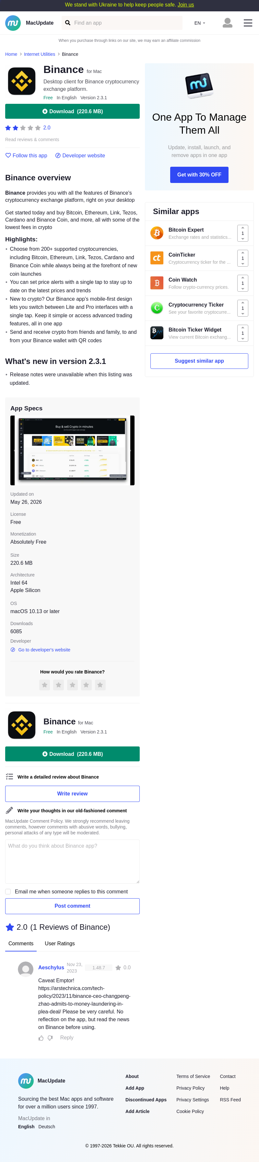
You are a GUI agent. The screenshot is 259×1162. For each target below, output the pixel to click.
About (131, 1076)
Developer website (80, 155)
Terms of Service (193, 1076)
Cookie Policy (190, 1111)
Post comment (72, 905)
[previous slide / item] (14, 451)
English (26, 1126)
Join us (186, 4)
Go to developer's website (40, 650)
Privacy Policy (190, 1088)
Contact (227, 1076)
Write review (72, 793)
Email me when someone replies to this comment (71, 891)
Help (224, 1088)
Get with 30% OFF (199, 174)
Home (11, 54)
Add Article (137, 1111)
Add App (134, 1088)
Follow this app (26, 155)
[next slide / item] (130, 451)
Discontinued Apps (146, 1100)
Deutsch (47, 1126)
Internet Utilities (39, 54)
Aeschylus (51, 967)
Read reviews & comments (32, 139)
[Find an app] (67, 23)
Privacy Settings (192, 1100)
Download (72, 111)
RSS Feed (230, 1100)
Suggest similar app (199, 360)
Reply (67, 1037)
